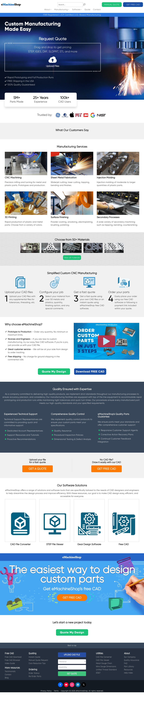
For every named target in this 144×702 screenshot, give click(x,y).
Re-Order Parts (35, 686)
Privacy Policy (46, 700)
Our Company (129, 667)
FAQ (125, 673)
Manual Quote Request (38, 670)
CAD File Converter (104, 667)
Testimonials (10, 681)
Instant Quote (34, 667)
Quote (87, 10)
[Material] (72, 671)
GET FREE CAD (133, 4)
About (47, 10)
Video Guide (10, 673)
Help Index (128, 682)
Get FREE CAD (72, 607)
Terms (56, 700)
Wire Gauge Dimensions (106, 676)
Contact (97, 10)
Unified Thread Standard (106, 679)
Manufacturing (61, 10)
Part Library (129, 676)
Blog (7, 687)
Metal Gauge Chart (104, 673)
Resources (128, 679)
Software (76, 10)
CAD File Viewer (102, 670)
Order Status (34, 683)
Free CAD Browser (12, 670)
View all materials (72, 257)
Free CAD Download (13, 667)
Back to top (72, 655)
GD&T (98, 682)
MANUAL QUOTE (111, 4)
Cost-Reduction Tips (37, 673)
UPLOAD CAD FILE (72, 664)
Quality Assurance (131, 670)
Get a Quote (37, 468)
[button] (60, 694)
